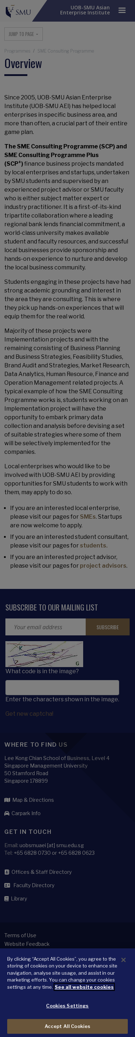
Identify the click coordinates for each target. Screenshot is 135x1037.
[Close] (123, 963)
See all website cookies (84, 991)
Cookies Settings (67, 1010)
